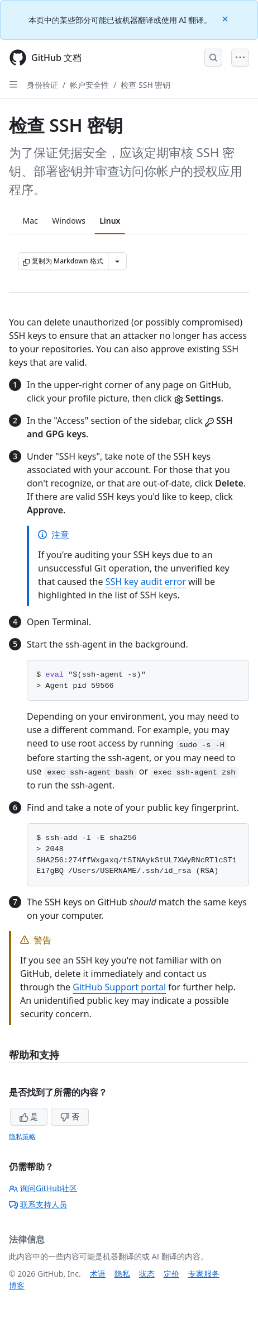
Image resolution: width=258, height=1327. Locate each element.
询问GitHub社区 (43, 1188)
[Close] (226, 18)
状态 (147, 1273)
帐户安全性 (89, 84)
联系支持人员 (38, 1204)
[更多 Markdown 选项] (117, 261)
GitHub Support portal (119, 987)
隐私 (122, 1273)
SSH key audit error (146, 581)
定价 (171, 1273)
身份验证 (42, 84)
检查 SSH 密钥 (145, 84)
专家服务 (203, 1273)
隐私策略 (22, 1136)
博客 (17, 1285)
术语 (98, 1273)
